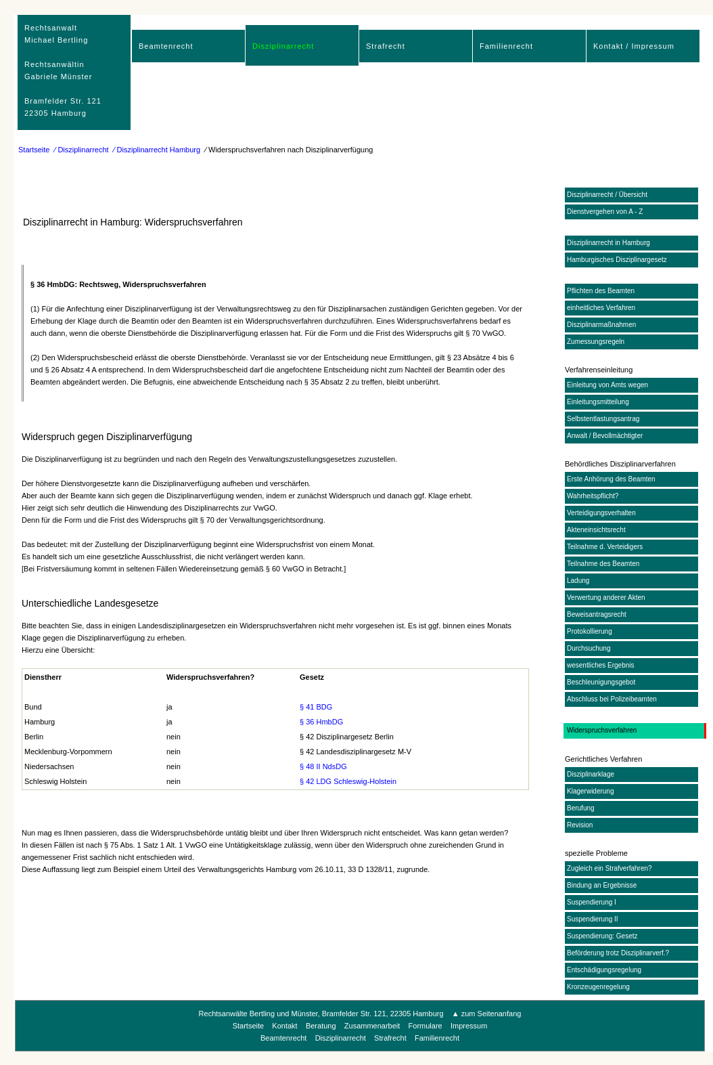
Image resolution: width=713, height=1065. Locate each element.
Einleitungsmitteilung (598, 402)
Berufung (581, 808)
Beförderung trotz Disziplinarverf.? (618, 953)
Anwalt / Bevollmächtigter (605, 435)
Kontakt (284, 1026)
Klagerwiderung (590, 791)
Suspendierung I (591, 902)
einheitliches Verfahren (601, 307)
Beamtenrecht (166, 46)
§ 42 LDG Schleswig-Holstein (348, 781)
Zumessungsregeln (595, 341)
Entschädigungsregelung (604, 970)
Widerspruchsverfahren (602, 730)
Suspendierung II (592, 919)
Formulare (425, 1026)
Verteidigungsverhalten (601, 513)
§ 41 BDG (316, 707)
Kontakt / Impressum (633, 46)
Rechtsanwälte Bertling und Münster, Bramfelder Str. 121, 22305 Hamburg (322, 1013)
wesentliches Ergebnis (601, 665)
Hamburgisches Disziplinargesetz (617, 259)
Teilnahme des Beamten (603, 563)
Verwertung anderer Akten (606, 597)
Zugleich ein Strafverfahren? (609, 868)
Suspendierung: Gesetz (602, 936)
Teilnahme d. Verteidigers (605, 546)
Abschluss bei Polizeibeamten (612, 699)
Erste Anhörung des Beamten (611, 479)
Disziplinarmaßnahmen (601, 324)
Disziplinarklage (590, 774)
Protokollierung (589, 631)
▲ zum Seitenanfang (487, 1013)
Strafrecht (385, 46)
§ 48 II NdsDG (323, 766)
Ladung (578, 580)
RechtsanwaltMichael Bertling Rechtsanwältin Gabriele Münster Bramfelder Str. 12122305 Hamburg (62, 70)
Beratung (321, 1026)
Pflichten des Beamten (601, 291)
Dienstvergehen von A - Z (605, 211)
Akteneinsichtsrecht (596, 530)
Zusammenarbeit (372, 1026)
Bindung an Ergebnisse (602, 885)
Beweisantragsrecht (596, 614)
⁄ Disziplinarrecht (82, 150)
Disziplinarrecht (283, 46)
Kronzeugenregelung (598, 987)
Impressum (469, 1026)
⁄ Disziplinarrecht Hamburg (157, 150)
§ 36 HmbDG (321, 722)
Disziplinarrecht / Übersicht (607, 194)
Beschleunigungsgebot (601, 682)
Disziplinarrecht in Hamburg (608, 242)
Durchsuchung (588, 648)
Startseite (33, 150)
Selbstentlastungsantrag (603, 418)
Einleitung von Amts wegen (607, 385)
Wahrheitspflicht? (592, 496)
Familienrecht (506, 46)
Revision (580, 825)
